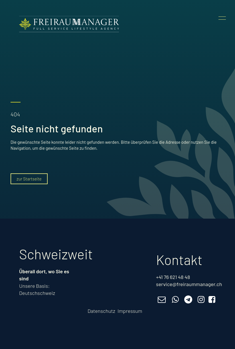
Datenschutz (101, 311)
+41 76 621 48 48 (173, 277)
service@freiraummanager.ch (189, 284)
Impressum (130, 311)
